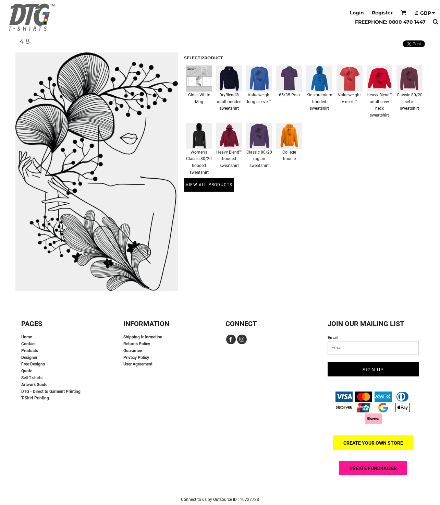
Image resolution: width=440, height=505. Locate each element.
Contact (28, 343)
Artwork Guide (34, 384)
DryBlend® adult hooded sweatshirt (229, 102)
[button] (403, 12)
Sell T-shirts (31, 377)
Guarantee (132, 350)
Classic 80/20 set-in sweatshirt (410, 102)
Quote (26, 371)
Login (357, 13)
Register (382, 13)
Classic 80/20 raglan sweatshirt (259, 159)
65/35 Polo (289, 95)
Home (26, 337)
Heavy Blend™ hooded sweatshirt (229, 159)
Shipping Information (142, 337)
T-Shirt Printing (35, 398)
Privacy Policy (136, 357)
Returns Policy (136, 343)
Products (29, 350)
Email (333, 337)
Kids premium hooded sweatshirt (319, 102)
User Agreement (137, 364)
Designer (29, 357)
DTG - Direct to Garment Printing (51, 391)
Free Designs (33, 364)
